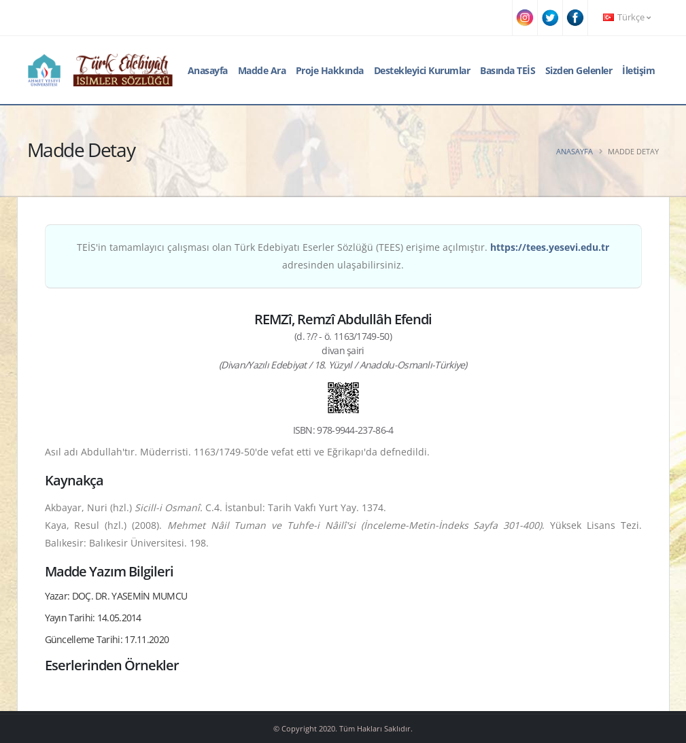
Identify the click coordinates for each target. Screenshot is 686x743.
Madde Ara (262, 70)
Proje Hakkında (330, 70)
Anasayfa (208, 70)
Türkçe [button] (627, 17)
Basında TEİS (507, 70)
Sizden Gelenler (579, 70)
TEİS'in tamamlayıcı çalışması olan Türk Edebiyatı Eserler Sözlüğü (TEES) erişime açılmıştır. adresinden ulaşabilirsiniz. (343, 256)
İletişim (638, 70)
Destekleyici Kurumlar (422, 70)
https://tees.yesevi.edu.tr (549, 247)
